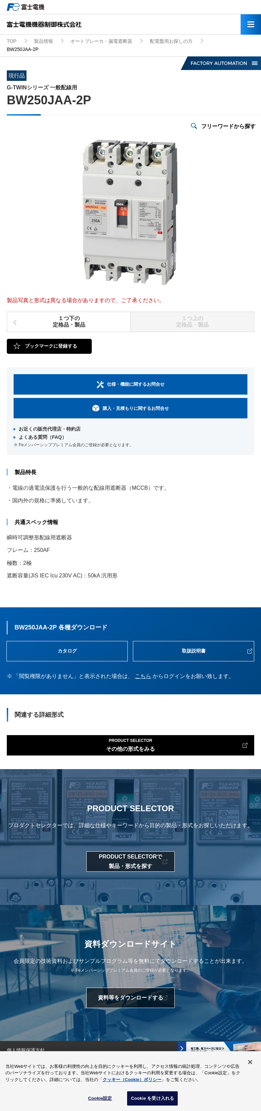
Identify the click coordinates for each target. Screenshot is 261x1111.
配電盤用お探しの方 (171, 41)
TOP (12, 41)
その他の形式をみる (130, 744)
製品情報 (43, 41)
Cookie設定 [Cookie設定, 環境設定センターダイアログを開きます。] (100, 1098)
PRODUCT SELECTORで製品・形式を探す (130, 861)
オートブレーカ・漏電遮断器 (101, 41)
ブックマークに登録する (51, 346)
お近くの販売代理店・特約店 (50, 429)
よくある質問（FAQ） (43, 437)
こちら (143, 676)
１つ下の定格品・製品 (69, 321)
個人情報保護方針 (26, 1050)
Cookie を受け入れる (152, 1098)
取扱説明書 (194, 651)
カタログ (67, 651)
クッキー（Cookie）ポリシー (132, 1079)
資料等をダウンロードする (130, 998)
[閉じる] (250, 1062)
